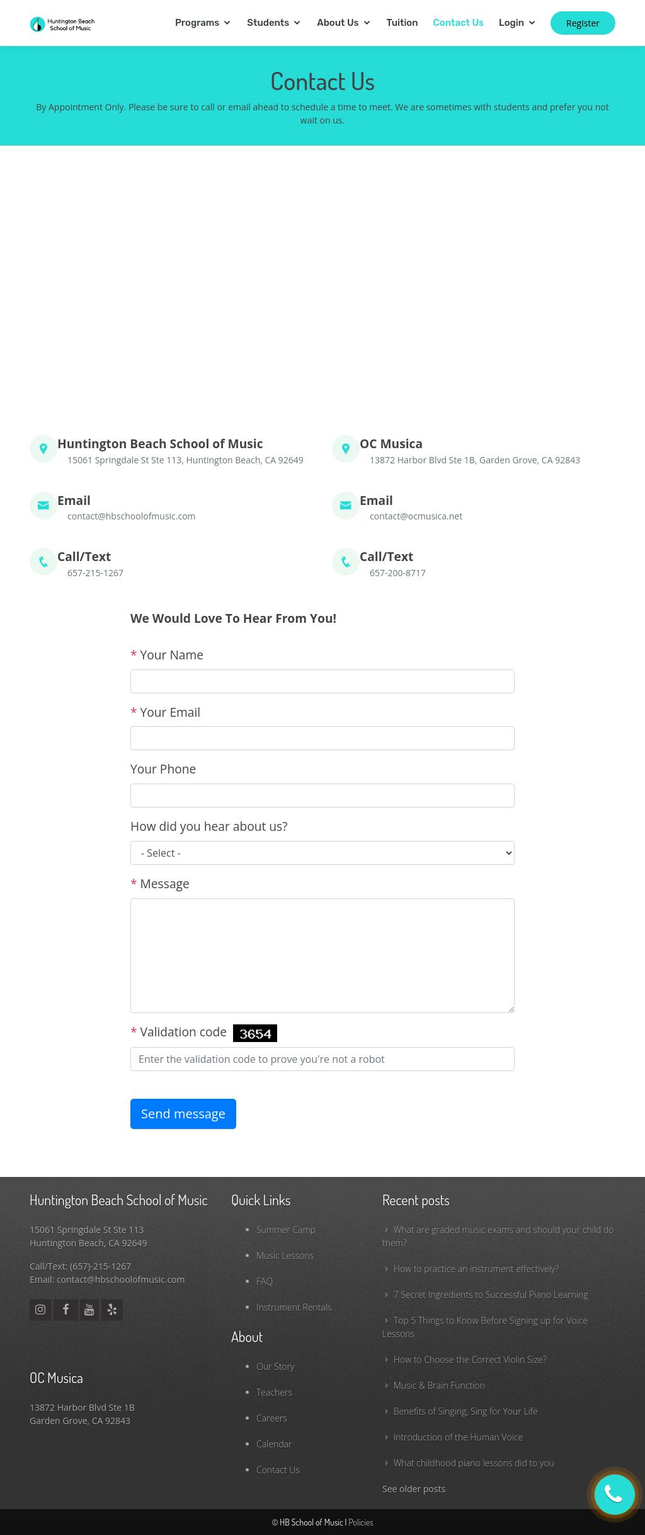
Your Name (166, 654)
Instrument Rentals (293, 1307)
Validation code (203, 1032)
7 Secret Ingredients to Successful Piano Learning (491, 1294)
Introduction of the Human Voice (458, 1437)
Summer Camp (286, 1230)
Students (268, 22)
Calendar (274, 1444)
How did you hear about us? (209, 826)
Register (583, 23)
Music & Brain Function (439, 1385)
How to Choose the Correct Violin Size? (470, 1359)
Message (160, 883)
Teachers (274, 1392)
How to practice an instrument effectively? (476, 1269)
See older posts (413, 1489)
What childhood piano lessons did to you (474, 1463)
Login (511, 22)
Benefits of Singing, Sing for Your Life (466, 1411)
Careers (271, 1418)
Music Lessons (285, 1255)
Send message (183, 1113)
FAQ (264, 1281)
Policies (360, 1522)
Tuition (402, 22)
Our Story (275, 1366)
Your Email (165, 712)
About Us (337, 22)
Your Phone (163, 768)
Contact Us (458, 22)
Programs (197, 22)
